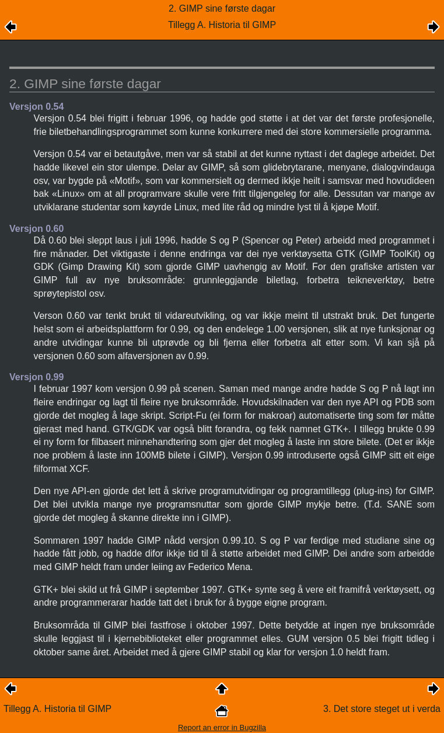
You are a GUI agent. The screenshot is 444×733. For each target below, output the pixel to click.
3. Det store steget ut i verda (381, 709)
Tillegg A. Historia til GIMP (57, 709)
